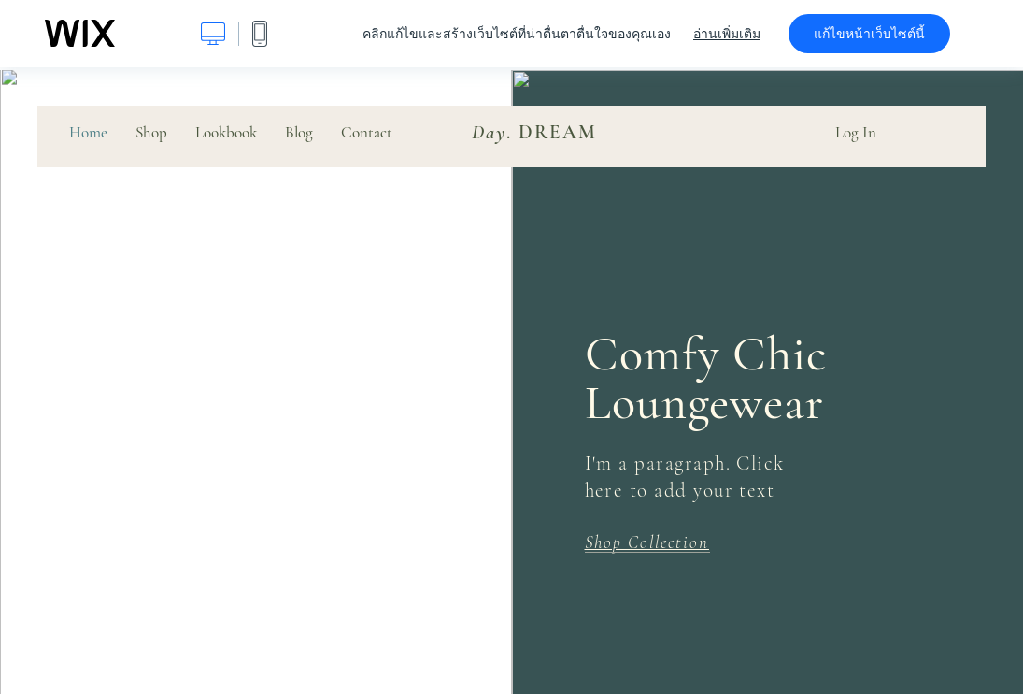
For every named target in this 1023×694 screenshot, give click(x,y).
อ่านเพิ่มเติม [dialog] (726, 33)
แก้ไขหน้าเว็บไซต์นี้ (869, 33)
